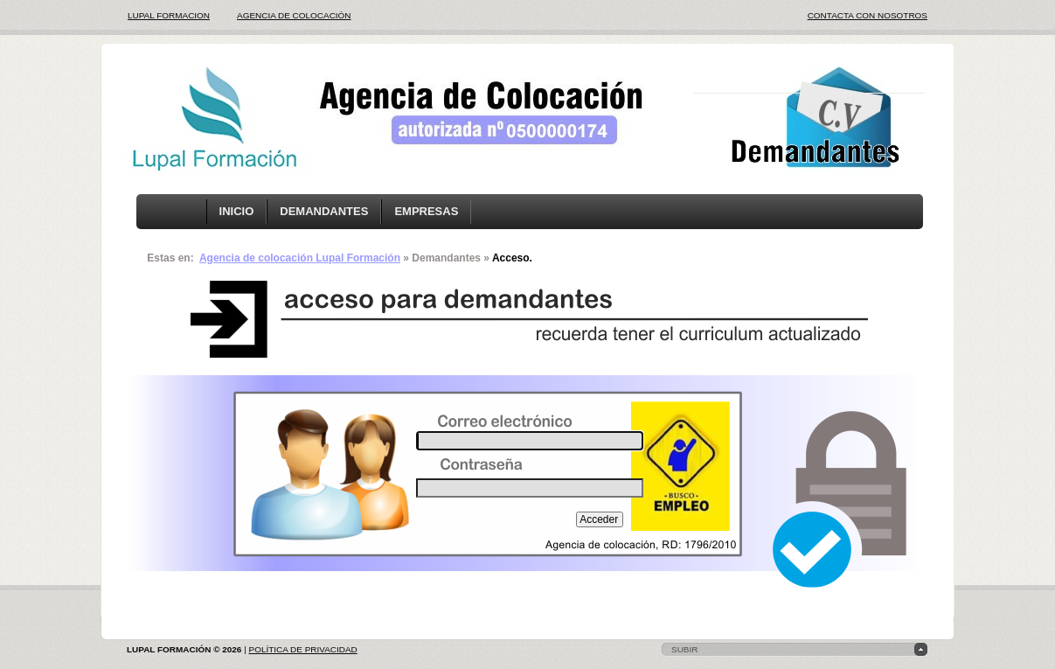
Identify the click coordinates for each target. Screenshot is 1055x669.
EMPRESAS (426, 211)
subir (684, 649)
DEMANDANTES (324, 211)
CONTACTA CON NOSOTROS (867, 15)
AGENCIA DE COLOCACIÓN (294, 15)
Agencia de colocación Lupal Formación (299, 258)
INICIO (236, 211)
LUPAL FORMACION (169, 15)
